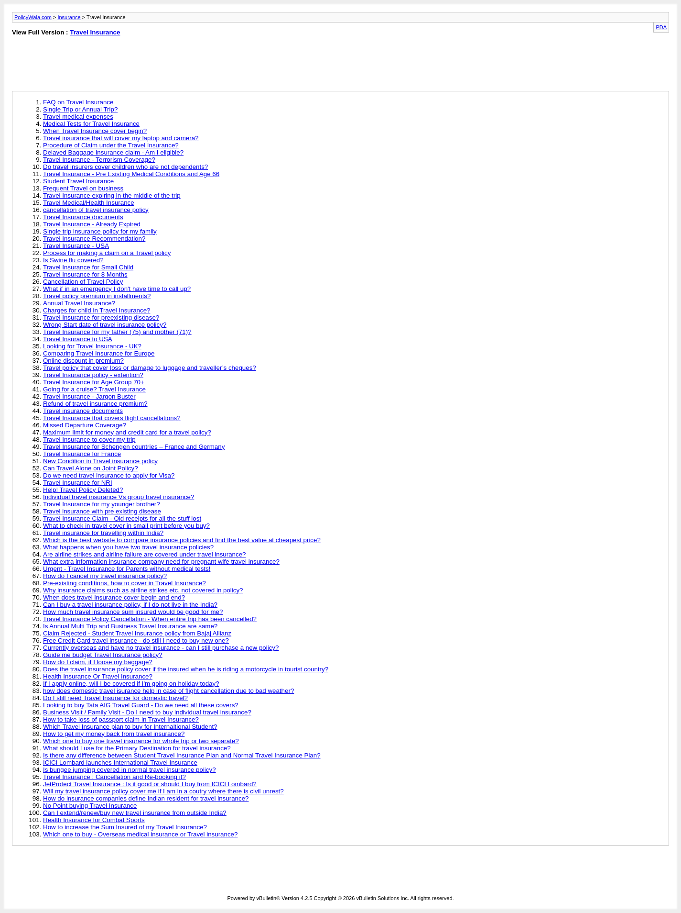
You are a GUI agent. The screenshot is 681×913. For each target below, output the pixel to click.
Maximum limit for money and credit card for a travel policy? (127, 432)
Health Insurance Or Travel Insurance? (97, 676)
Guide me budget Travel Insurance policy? (102, 654)
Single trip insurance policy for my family (100, 231)
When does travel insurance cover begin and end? (114, 597)
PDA (661, 27)
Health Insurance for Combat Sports (94, 820)
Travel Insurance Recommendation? (94, 238)
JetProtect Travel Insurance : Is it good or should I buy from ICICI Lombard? (150, 784)
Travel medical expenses (78, 116)
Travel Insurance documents (83, 217)
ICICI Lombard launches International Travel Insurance (120, 762)
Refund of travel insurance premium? (95, 403)
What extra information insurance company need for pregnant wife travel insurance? (161, 561)
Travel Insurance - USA (76, 245)
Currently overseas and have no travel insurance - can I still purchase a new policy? (161, 647)
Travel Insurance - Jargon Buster (89, 396)
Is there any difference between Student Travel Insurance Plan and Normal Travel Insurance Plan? (182, 755)
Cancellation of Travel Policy (83, 281)
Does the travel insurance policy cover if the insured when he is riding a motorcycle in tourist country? (185, 669)
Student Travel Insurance (78, 181)
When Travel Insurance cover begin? (95, 130)
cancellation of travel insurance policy (96, 209)
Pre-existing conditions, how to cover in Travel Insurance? (124, 583)
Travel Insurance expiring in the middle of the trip (112, 195)
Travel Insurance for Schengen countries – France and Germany (134, 446)
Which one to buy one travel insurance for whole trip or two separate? (141, 741)
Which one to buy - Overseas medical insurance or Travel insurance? (140, 834)
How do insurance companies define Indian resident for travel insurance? (146, 798)
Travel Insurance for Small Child (88, 267)
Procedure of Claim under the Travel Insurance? (111, 145)
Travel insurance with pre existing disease (102, 511)
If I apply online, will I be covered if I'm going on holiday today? (131, 683)
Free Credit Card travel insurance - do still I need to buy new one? (136, 640)
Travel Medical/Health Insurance (88, 202)
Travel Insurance (95, 32)
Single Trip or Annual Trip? (80, 109)
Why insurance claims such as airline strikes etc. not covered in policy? (143, 590)
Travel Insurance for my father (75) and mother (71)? (117, 331)
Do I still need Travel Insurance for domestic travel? (115, 697)
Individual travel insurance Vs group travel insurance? (118, 497)
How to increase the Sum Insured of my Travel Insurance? (125, 827)
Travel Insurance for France (82, 453)
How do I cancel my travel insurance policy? (105, 575)
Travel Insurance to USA (77, 339)
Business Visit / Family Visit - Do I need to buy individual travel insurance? (147, 712)
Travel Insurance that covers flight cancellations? (112, 418)
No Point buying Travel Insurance (90, 805)
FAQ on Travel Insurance (78, 102)
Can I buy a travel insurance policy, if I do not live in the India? (130, 604)
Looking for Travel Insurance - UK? (92, 346)
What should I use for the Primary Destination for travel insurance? (137, 748)
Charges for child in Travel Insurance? (96, 310)
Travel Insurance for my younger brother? (101, 504)
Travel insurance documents (83, 410)
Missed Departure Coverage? (84, 425)
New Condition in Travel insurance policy (100, 461)
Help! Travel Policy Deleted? (83, 489)
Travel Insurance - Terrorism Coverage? (99, 159)
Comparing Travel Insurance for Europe (98, 353)
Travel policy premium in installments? (97, 296)
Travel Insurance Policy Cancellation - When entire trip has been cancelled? (150, 619)
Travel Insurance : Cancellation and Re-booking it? (114, 776)
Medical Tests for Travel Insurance (91, 123)
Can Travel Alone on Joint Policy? (90, 468)
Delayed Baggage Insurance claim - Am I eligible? (113, 152)
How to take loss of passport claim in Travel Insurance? (121, 719)
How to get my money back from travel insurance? (113, 733)
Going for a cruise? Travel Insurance (94, 389)
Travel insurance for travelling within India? (103, 532)
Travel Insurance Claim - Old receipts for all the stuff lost (122, 518)
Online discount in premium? (83, 360)
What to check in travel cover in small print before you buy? (126, 525)
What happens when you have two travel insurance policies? (128, 547)
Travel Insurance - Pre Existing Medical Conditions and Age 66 (131, 174)
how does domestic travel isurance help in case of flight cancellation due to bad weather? (168, 690)
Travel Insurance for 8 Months (85, 274)
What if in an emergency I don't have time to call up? (117, 288)
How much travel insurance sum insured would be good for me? (133, 611)
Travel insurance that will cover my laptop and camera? (120, 138)
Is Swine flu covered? (73, 260)
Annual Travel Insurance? (79, 303)
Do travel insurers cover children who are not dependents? (125, 166)
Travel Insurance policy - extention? (93, 375)
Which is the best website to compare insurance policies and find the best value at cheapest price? (182, 540)
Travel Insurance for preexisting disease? (101, 317)
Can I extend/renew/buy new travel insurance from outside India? (135, 812)
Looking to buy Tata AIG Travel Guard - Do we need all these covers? (140, 705)
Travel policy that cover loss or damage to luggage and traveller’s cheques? (149, 367)
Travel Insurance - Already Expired (92, 224)
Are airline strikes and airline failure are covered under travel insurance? (144, 554)
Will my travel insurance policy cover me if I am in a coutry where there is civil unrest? (163, 791)
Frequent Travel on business (83, 188)
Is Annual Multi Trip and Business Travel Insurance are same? (130, 626)
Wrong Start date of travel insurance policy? (104, 324)
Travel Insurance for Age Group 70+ (93, 382)
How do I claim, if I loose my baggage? (97, 662)
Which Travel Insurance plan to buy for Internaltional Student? (130, 726)
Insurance (68, 17)
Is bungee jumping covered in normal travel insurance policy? (129, 769)
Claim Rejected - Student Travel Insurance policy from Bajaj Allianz (137, 633)
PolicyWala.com (33, 17)
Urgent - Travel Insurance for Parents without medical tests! (126, 568)
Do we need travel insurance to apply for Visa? (108, 475)
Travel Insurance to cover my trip (89, 439)
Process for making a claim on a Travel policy (107, 252)
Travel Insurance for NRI (77, 482)
